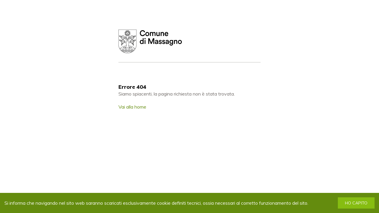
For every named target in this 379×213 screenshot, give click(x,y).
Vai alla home (132, 107)
